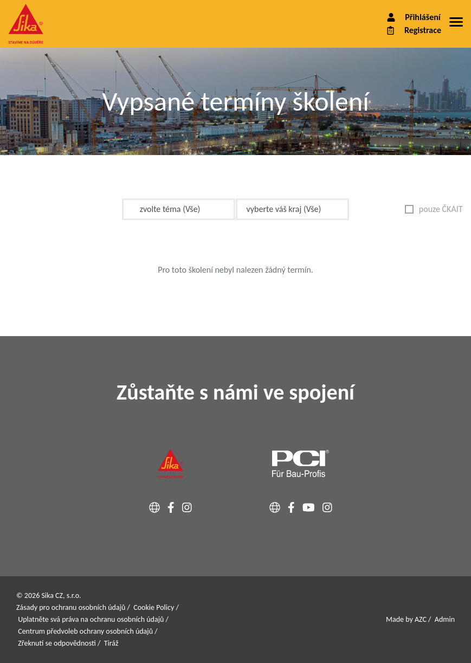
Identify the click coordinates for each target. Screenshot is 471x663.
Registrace (413, 30)
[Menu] (456, 23)
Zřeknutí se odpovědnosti (57, 643)
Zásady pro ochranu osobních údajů (70, 607)
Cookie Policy (153, 607)
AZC (421, 619)
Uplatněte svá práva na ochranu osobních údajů (91, 619)
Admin (445, 619)
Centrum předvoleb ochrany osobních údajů (85, 631)
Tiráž (111, 643)
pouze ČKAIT (434, 209)
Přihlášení (413, 17)
